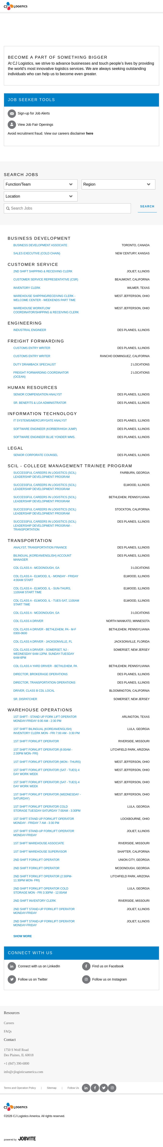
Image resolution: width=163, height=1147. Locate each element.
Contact (10, 1040)
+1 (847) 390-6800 (16, 1063)
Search (147, 206)
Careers (9, 1023)
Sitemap (51, 1087)
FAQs (7, 1031)
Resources (12, 1013)
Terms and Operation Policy (20, 1087)
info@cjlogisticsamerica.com (23, 1072)
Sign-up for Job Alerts (29, 113)
